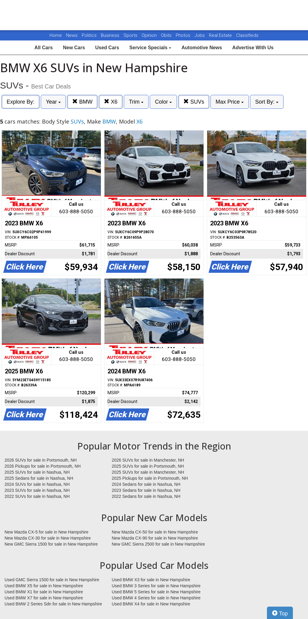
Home (56, 35)
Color (163, 102)
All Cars (43, 47)
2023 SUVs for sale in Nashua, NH (37, 490)
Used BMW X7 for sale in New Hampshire (44, 597)
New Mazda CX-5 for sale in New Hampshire (46, 532)
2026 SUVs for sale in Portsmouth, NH (41, 460)
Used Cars (107, 47)
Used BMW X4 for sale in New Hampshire (151, 603)
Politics (89, 35)
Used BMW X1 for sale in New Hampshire (44, 591)
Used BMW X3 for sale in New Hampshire (151, 579)
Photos (183, 35)
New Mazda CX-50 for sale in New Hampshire (155, 532)
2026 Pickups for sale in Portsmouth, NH (43, 466)
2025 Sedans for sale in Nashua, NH (39, 478)
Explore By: (20, 102)
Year (53, 102)
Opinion (150, 35)
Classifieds (247, 35)
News (72, 35)
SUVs (193, 101)
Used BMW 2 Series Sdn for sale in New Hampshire (53, 603)
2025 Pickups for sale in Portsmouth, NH (150, 478)
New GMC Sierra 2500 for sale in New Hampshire (158, 544)
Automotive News (201, 47)
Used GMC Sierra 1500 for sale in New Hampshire (52, 579)
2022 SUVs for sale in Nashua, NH (37, 496)
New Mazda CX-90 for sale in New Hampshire (155, 538)
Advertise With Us (253, 47)
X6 (110, 101)
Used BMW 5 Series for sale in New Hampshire (156, 591)
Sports (131, 35)
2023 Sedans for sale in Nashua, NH (146, 490)
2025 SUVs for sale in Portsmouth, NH (148, 466)
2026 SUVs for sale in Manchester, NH (148, 460)
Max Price (230, 102)
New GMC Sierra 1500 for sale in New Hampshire (51, 544)
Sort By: (266, 102)
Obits (167, 35)
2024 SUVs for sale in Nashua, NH (37, 484)
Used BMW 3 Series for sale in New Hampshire (156, 585)
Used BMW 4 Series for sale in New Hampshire (156, 597)
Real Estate (221, 35)
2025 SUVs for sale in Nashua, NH (37, 472)
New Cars (74, 47)
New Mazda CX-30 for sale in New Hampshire (48, 538)
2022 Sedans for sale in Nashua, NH (146, 496)
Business (110, 35)
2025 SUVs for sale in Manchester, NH (148, 472)
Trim (136, 102)
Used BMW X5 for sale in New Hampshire (44, 585)
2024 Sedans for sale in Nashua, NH (146, 484)
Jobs (200, 35)
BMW (82, 101)
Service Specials (150, 47)
